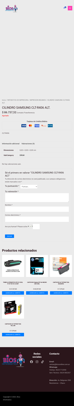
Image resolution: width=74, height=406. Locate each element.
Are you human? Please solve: (22, 227)
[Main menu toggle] (70, 8)
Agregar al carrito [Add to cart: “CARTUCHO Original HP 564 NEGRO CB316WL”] (37, 293)
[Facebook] (31, 361)
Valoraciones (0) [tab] (28, 144)
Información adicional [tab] (10, 144)
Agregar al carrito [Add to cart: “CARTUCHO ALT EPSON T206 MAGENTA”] (61, 293)
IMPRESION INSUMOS (38, 100)
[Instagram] (37, 361)
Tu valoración (12, 191)
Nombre (8, 205)
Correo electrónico (12, 215)
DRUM (22, 155)
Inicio (4, 100)
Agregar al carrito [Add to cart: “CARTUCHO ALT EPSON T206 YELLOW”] (13, 334)
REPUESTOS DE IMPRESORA (17, 100)
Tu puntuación (12, 186)
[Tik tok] (42, 361)
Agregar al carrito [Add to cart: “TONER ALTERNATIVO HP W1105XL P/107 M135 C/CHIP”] (13, 293)
